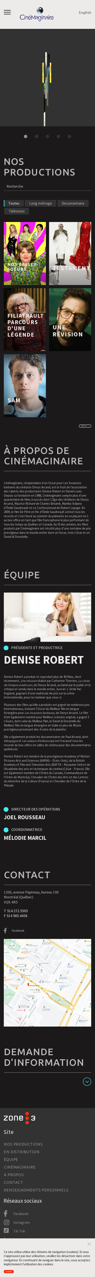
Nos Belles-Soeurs (40, 37)
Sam (14, 411)
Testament (71, 279)
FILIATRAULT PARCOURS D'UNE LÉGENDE (25, 336)
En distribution (21, 1152)
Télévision (17, 222)
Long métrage (40, 214)
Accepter (16, 1270)
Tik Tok (19, 1231)
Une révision (68, 341)
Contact (13, 1182)
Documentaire (73, 214)
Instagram (21, 1222)
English (85, 12)
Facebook (18, 944)
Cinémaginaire (20, 1167)
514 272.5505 (17, 924)
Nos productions (23, 1144)
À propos (14, 1175)
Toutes (13, 214)
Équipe (11, 1159)
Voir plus (74, 438)
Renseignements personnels (36, 1190)
